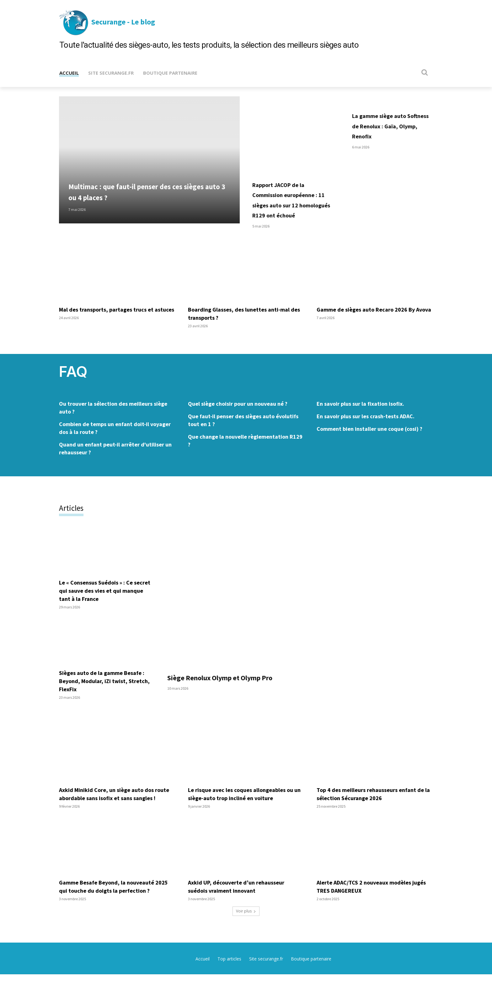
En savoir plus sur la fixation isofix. (360, 420)
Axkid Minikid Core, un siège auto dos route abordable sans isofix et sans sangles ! (111, 815)
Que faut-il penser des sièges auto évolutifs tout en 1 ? (243, 437)
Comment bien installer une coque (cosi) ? (369, 446)
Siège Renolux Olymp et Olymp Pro (237, 694)
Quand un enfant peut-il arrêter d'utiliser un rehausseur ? (115, 465)
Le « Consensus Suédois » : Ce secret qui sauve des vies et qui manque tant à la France (102, 608)
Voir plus (246, 936)
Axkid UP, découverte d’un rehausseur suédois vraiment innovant (240, 912)
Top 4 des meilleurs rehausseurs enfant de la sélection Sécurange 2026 (371, 811)
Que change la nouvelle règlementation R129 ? (245, 457)
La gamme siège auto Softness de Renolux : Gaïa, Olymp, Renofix (389, 125)
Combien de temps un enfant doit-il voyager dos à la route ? (115, 445)
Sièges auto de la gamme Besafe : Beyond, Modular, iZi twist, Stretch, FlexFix (106, 698)
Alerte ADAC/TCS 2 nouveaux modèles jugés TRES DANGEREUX (369, 912)
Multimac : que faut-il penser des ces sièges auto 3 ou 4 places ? (142, 199)
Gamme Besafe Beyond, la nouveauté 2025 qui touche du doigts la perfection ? (116, 912)
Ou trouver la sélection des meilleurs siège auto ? (113, 424)
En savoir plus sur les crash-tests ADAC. (365, 433)
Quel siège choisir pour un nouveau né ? (237, 420)
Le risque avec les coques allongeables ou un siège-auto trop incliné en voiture (245, 811)
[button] (425, 72)
